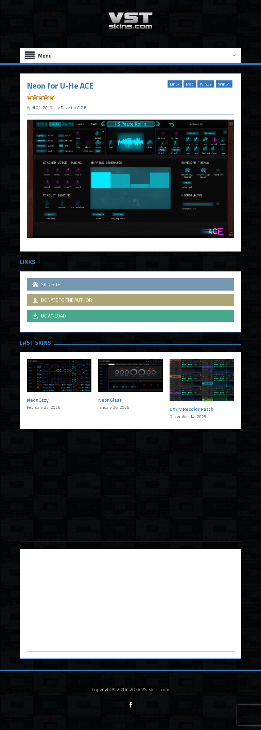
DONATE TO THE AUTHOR (62, 300)
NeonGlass (110, 399)
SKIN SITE (46, 284)
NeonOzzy (38, 399)
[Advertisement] (130, 494)
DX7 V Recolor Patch (191, 409)
